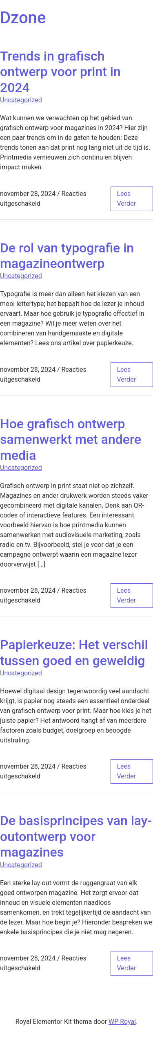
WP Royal (122, 1022)
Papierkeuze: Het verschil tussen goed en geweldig (74, 652)
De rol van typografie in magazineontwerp (67, 255)
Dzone (23, 17)
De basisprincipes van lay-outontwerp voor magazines (76, 836)
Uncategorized (21, 100)
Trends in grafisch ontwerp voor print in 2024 (60, 71)
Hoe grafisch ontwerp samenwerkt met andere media (70, 439)
